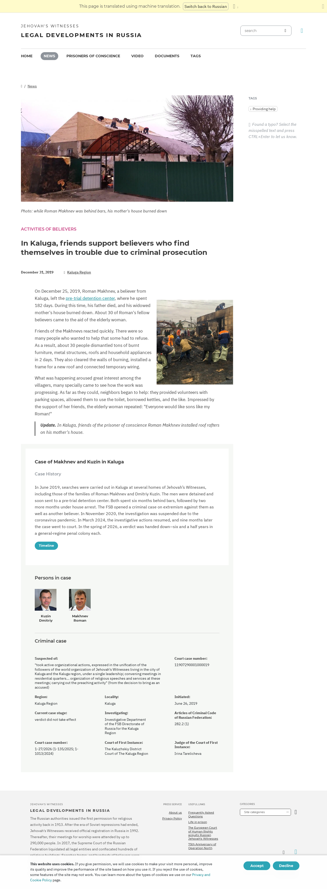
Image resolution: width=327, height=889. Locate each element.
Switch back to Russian (205, 6)
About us (175, 812)
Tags (196, 56)
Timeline (46, 545)
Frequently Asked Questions (201, 814)
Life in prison (197, 822)
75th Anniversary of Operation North (202, 846)
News (49, 56)
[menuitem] (27, 56)
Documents (167, 56)
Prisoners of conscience (93, 56)
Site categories (254, 812)
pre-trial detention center (90, 298)
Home (26, 56)
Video (137, 56)
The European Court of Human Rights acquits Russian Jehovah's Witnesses (203, 833)
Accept (257, 865)
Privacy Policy (172, 818)
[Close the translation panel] (323, 6)
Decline (286, 865)
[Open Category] (296, 812)
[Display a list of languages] (235, 6)
